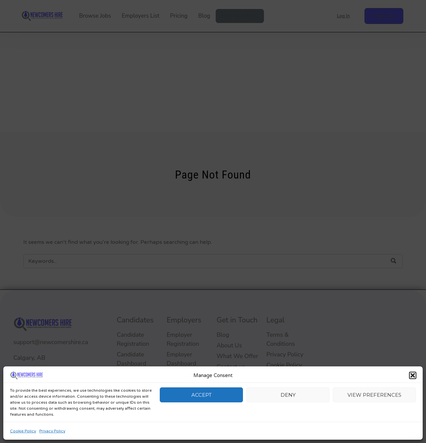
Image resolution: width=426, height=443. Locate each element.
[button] (412, 375)
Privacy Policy (52, 431)
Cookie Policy (23, 431)
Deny (288, 395)
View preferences (374, 395)
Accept (201, 395)
